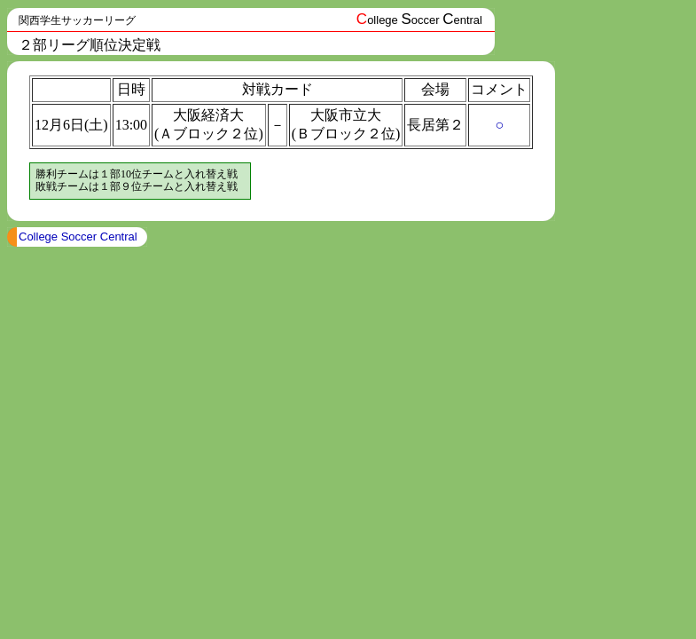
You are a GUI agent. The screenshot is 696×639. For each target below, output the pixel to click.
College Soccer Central (78, 236)
